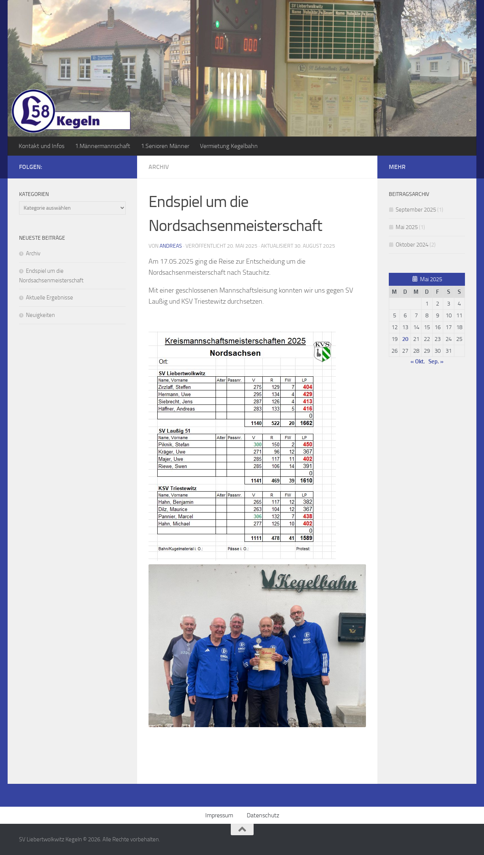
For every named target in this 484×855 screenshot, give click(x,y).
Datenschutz (263, 815)
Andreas (171, 246)
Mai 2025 (407, 227)
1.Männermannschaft (102, 146)
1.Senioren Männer (165, 146)
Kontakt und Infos (41, 146)
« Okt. (418, 361)
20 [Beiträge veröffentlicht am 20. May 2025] (405, 339)
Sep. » (436, 361)
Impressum (219, 815)
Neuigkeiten (40, 315)
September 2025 (416, 209)
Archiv (159, 166)
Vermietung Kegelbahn (229, 146)
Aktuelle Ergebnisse (49, 297)
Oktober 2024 (412, 244)
